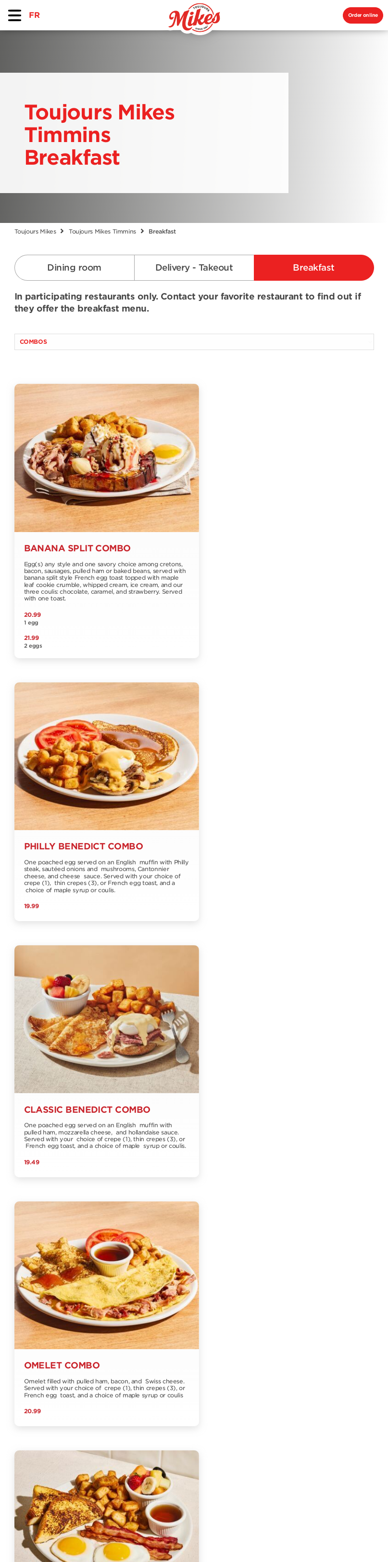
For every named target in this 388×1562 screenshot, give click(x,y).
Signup (353, 1282)
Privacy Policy (241, 1539)
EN (54, 1441)
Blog (161, 1331)
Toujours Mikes (35, 231)
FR (34, 15)
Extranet (99, 1394)
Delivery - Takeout (194, 267)
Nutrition (31, 1354)
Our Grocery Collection (106, 1359)
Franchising (105, 1378)
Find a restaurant (102, 1304)
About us (100, 1323)
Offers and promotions (174, 1296)
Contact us (104, 1339)
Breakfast (313, 267)
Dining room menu (38, 1296)
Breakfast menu (44, 1338)
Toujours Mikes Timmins (102, 231)
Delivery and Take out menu (42, 1319)
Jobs (161, 1315)
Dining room (74, 267)
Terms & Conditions (158, 1539)
